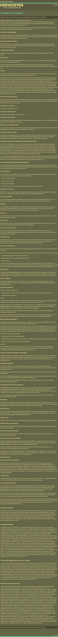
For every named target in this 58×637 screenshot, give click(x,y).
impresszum (55, 635)
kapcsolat (55, 4)
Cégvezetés (11, 5)
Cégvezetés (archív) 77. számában (13, 20)
